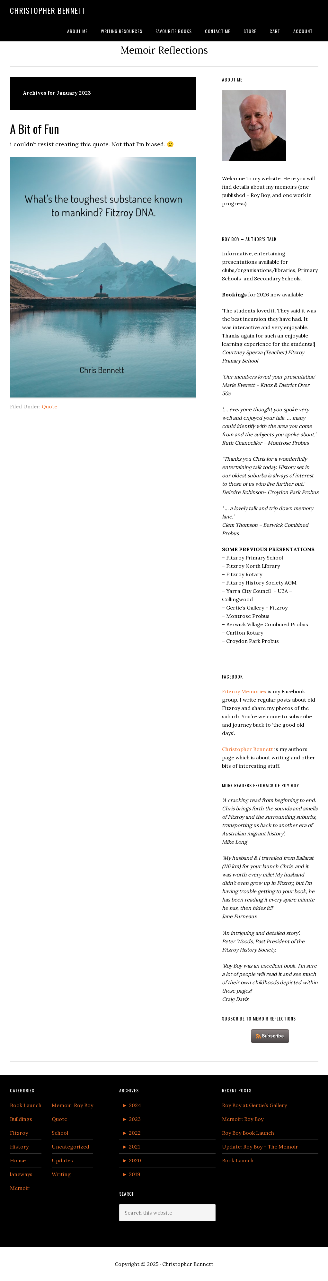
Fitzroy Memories (244, 691)
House (18, 1160)
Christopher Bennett (48, 10)
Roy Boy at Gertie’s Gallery (254, 1105)
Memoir (20, 1188)
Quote (49, 406)
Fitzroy (19, 1133)
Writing (61, 1174)
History (19, 1146)
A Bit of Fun (34, 128)
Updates (62, 1160)
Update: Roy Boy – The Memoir (260, 1146)
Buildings (21, 1119)
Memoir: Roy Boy (72, 1105)
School (60, 1133)
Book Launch (25, 1105)
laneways (21, 1174)
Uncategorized (70, 1146)
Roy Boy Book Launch (248, 1133)
